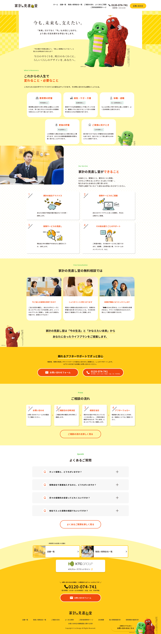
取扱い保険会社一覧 (75, 4)
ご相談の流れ (89, 4)
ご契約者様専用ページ (98, 7)
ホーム (55, 4)
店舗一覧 (63, 4)
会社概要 (101, 620)
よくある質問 (69, 620)
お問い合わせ (138, 6)
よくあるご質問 (100, 4)
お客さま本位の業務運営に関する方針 (80, 623)
